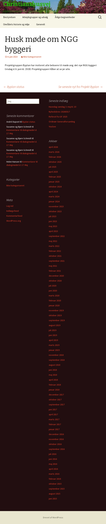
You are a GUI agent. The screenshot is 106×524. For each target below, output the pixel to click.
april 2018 (53, 379)
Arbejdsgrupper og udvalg (35, 17)
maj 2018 (53, 374)
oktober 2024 (55, 186)
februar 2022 (55, 251)
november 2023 (56, 206)
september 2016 (57, 449)
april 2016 (53, 468)
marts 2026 (54, 151)
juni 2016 (53, 459)
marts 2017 (54, 419)
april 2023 (53, 231)
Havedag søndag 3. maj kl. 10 (62, 106)
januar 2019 (54, 350)
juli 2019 (52, 330)
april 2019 (53, 340)
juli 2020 (52, 285)
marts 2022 (54, 246)
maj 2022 (53, 241)
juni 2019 (53, 335)
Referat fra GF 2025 (58, 116)
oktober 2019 (55, 315)
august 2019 (54, 325)
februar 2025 (55, 176)
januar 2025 (54, 181)
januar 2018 (54, 389)
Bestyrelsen (9, 17)
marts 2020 (54, 295)
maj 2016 (53, 463)
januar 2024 (54, 201)
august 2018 (54, 364)
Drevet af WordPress (53, 517)
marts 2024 (54, 196)
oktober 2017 (55, 399)
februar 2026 (55, 156)
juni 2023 (53, 221)
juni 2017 (53, 409)
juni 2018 (53, 369)
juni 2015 (53, 498)
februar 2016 (55, 478)
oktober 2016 (55, 444)
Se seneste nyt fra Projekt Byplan (80, 87)
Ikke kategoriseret (32, 56)
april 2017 (53, 414)
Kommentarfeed (14, 215)
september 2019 (57, 320)
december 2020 (56, 275)
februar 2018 (55, 384)
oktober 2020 (55, 280)
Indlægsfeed (12, 210)
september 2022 (57, 236)
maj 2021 (53, 265)
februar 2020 (55, 300)
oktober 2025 (55, 161)
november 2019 (56, 310)
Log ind (9, 205)
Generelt (40, 24)
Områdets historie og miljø (16, 24)
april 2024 (53, 191)
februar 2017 (55, 424)
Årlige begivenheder (65, 17)
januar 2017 (54, 429)
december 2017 (56, 394)
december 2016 (56, 434)
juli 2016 (52, 454)
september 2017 (57, 404)
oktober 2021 (55, 255)
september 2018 (57, 359)
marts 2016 (54, 473)
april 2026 (53, 147)
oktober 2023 (55, 211)
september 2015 (57, 488)
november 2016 (56, 439)
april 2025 (53, 171)
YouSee (52, 126)
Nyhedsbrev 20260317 (59, 111)
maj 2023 (53, 226)
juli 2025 (52, 166)
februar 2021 (55, 270)
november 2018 (56, 355)
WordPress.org (13, 220)
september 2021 (57, 260)
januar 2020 (54, 305)
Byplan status (13, 87)
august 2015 (54, 493)
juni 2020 (53, 290)
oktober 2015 (55, 483)
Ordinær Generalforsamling (62, 121)
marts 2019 (54, 345)
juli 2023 (52, 216)
